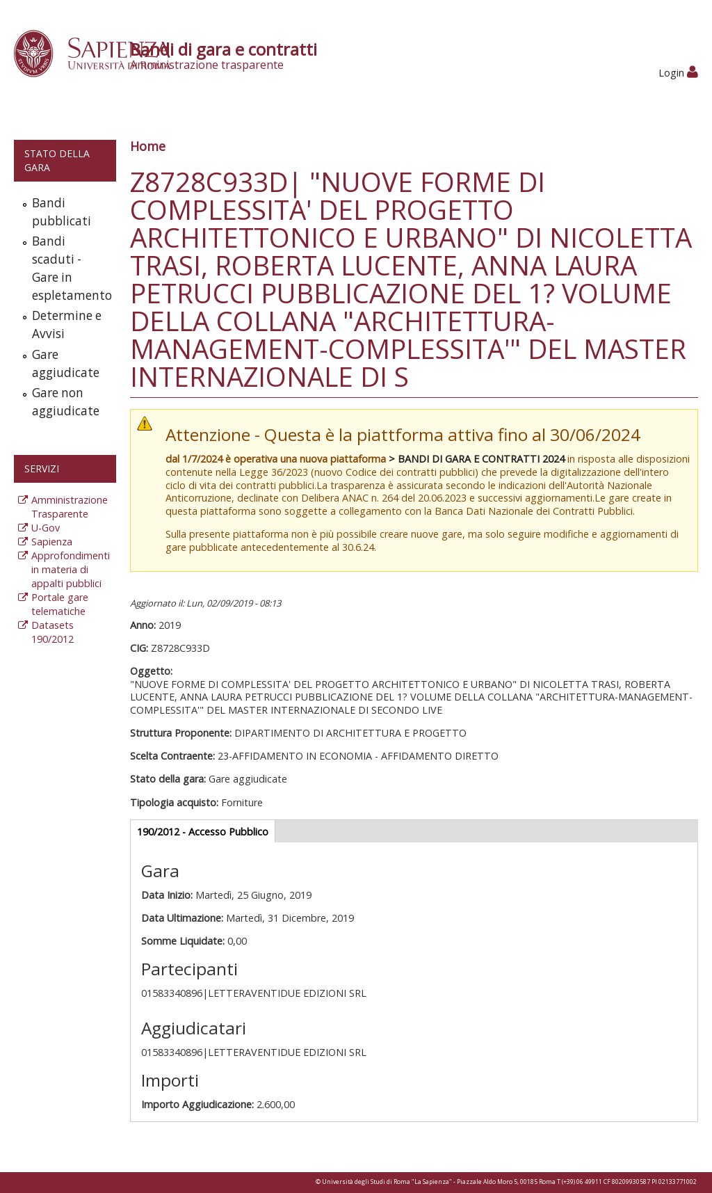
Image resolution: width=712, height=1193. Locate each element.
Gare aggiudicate (65, 363)
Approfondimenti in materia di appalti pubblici (70, 569)
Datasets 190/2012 (52, 632)
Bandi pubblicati (61, 212)
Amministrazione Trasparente (69, 506)
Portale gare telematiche (59, 604)
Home (147, 146)
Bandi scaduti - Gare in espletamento (71, 268)
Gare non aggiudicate (65, 402)
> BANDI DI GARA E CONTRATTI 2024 (477, 458)
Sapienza (51, 541)
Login (678, 72)
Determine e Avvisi (67, 324)
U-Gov (45, 527)
